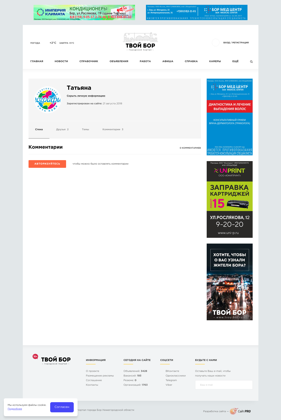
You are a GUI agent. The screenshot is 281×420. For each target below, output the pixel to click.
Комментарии (112, 130)
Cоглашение (94, 381)
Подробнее (15, 409)
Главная (36, 62)
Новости (61, 62)
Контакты (92, 385)
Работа (145, 62)
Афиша (167, 62)
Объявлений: (135, 371)
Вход (226, 43)
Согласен (62, 407)
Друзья (62, 130)
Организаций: (136, 385)
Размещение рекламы (100, 376)
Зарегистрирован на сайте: (84, 104)
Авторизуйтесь (47, 164)
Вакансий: (132, 376)
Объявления (119, 62)
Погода (35, 43)
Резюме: (130, 381)
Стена (39, 130)
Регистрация (240, 43)
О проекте (92, 371)
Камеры (215, 62)
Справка (191, 62)
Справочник (88, 62)
